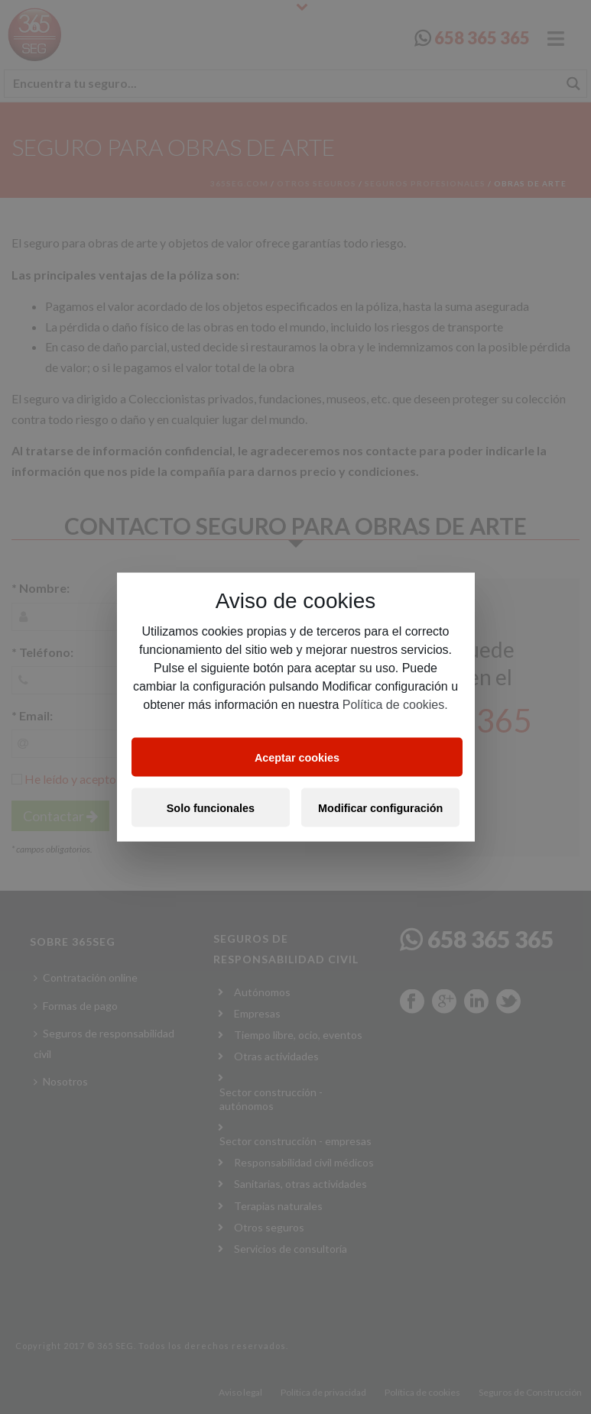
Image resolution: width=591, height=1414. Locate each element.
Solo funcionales (211, 807)
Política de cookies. (395, 704)
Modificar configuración (380, 807)
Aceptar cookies (297, 757)
